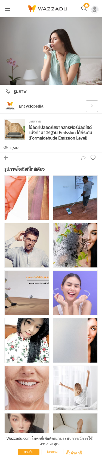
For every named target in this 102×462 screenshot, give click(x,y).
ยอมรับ (28, 452)
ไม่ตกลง (52, 452)
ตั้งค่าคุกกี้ (74, 453)
